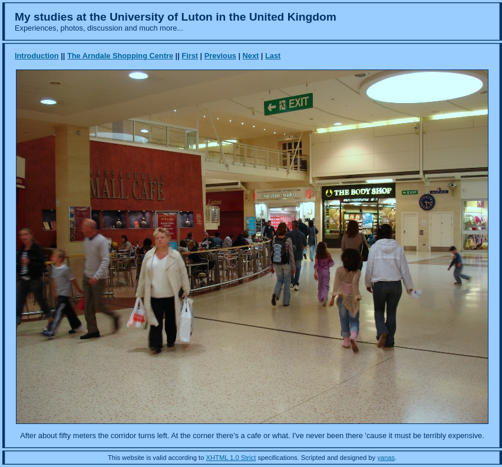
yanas (386, 457)
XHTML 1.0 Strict (231, 457)
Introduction (37, 55)
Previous (220, 55)
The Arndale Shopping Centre (120, 55)
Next (251, 55)
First (189, 55)
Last (272, 55)
